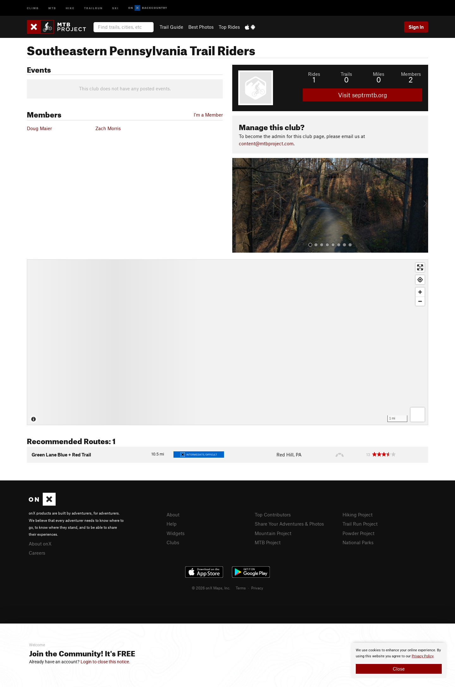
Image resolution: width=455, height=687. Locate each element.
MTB (52, 8)
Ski (115, 8)
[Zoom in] (420, 292)
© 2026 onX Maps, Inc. (211, 588)
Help (172, 524)
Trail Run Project (360, 524)
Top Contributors (273, 514)
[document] (399, 660)
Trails (346, 74)
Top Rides (229, 27)
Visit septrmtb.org (362, 95)
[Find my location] (420, 279)
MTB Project (268, 542)
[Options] (417, 414)
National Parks (358, 542)
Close (399, 669)
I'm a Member (208, 115)
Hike (70, 8)
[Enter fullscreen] (420, 267)
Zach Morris (108, 128)
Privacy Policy (423, 656)
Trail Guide (171, 27)
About (173, 514)
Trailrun (93, 8)
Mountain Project (273, 533)
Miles (378, 74)
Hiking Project (358, 514)
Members (411, 74)
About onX (40, 543)
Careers (37, 553)
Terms (241, 588)
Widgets (176, 533)
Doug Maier (39, 128)
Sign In (416, 27)
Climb (33, 8)
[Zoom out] (420, 301)
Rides (314, 74)
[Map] (227, 342)
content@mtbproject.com (266, 143)
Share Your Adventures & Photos (289, 524)
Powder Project (358, 533)
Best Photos (201, 27)
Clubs (173, 542)
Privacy (257, 588)
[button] (238, 205)
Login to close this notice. (105, 661)
